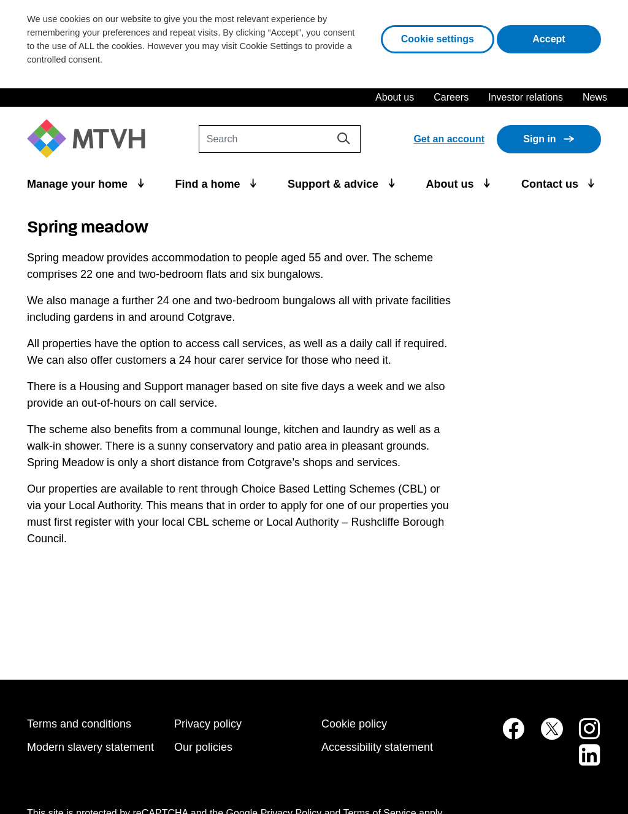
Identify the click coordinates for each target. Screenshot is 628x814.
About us (394, 97)
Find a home (209, 184)
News (595, 97)
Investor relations (525, 97)
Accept (566, 37)
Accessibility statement (377, 747)
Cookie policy (354, 724)
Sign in (539, 139)
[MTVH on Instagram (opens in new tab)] (583, 735)
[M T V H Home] (91, 139)
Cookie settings (437, 39)
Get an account (448, 139)
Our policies (203, 747)
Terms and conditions (79, 724)
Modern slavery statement (90, 747)
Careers (451, 97)
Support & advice (334, 184)
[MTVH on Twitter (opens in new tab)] (545, 735)
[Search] (280, 139)
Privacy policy (208, 724)
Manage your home (79, 184)
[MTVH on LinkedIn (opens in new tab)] (583, 761)
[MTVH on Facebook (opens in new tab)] (506, 735)
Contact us (551, 184)
